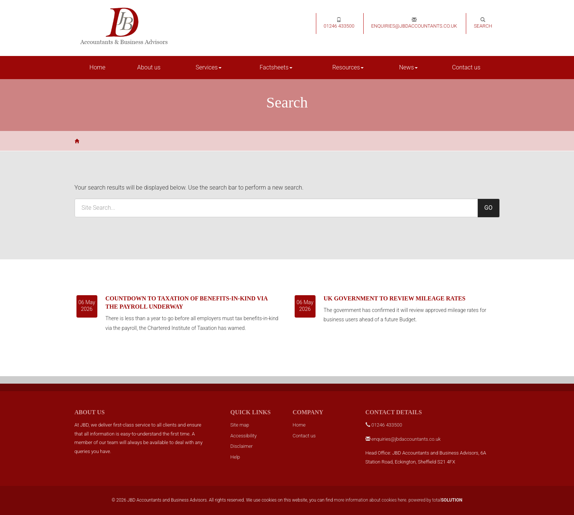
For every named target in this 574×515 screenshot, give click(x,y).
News (408, 67)
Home (98, 67)
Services (209, 67)
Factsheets (276, 67)
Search (483, 23)
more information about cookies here (370, 500)
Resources (348, 67)
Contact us (466, 67)
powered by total (435, 500)
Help (235, 457)
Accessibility (243, 435)
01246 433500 (339, 23)
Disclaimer (241, 446)
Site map (239, 425)
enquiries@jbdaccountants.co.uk (414, 23)
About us (149, 67)
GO (488, 207)
